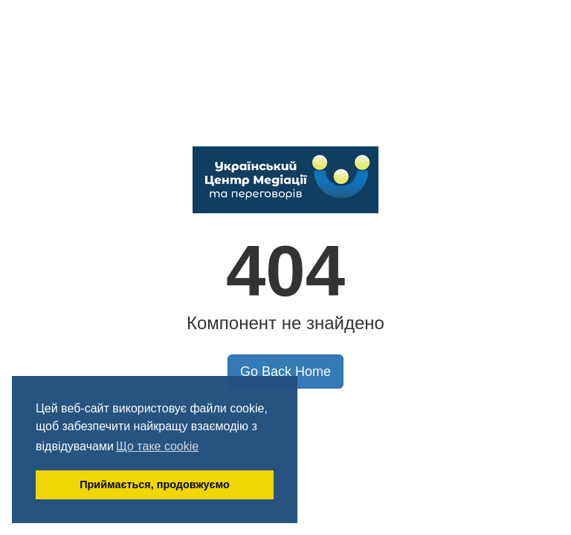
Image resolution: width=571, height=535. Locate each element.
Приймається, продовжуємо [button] (155, 484)
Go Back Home (285, 371)
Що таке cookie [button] (157, 446)
